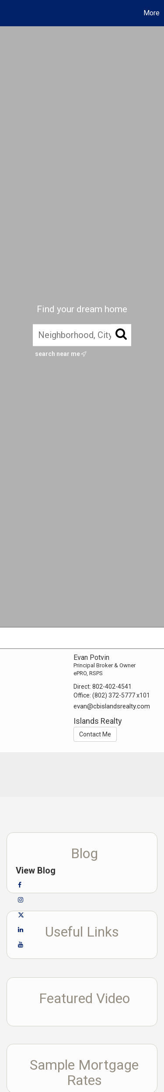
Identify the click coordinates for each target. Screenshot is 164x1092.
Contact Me (95, 734)
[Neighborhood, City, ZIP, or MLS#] (82, 335)
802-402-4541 (112, 686)
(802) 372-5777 (113, 695)
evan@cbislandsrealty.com (111, 706)
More (151, 13)
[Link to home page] (8, 13)
